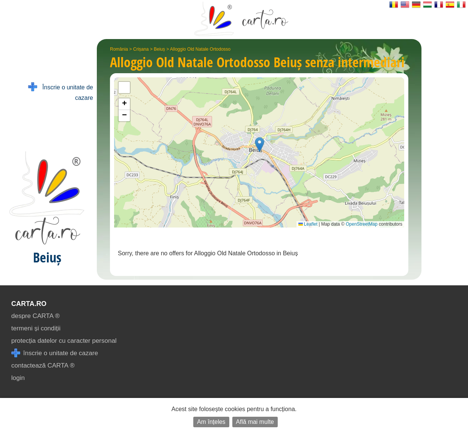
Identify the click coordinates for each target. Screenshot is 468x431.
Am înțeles (211, 422)
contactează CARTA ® (43, 365)
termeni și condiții (35, 328)
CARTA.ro (29, 303)
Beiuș (159, 49)
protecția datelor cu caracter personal (64, 340)
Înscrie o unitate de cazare (60, 92)
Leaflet (308, 224)
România (119, 49)
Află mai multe (255, 422)
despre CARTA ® (35, 315)
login (18, 377)
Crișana (141, 49)
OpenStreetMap (362, 224)
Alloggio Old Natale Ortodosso (200, 49)
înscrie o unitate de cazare (54, 353)
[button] (259, 144)
